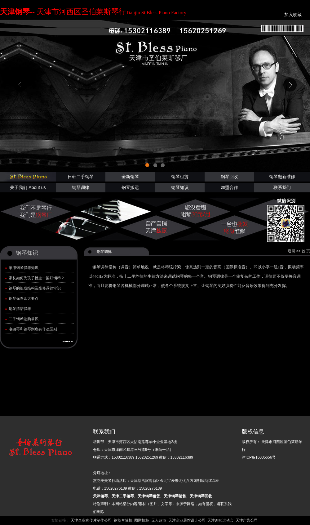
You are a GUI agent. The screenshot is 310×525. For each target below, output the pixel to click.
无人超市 (158, 520)
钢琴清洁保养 (20, 309)
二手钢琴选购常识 (23, 319)
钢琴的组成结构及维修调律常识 (35, 288)
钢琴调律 (80, 187)
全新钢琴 (130, 176)
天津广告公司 (247, 520)
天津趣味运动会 (220, 520)
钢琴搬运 (130, 187)
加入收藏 (293, 14)
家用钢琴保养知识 (23, 268)
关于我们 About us (28, 187)
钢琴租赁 (179, 176)
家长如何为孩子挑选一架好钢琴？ (36, 278)
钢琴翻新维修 (282, 176)
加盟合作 (229, 187)
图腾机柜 (141, 520)
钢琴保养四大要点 (23, 298)
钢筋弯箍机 (123, 520)
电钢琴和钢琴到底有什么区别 (33, 329)
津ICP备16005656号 (259, 457)
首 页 (306, 251)
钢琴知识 (179, 187)
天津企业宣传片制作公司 (91, 520)
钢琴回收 (229, 176)
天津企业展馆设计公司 (187, 520)
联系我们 (282, 187)
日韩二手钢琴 (81, 176)
